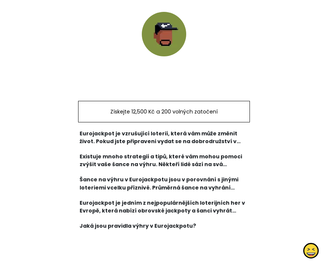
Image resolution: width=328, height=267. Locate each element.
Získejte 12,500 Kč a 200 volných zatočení (164, 111)
